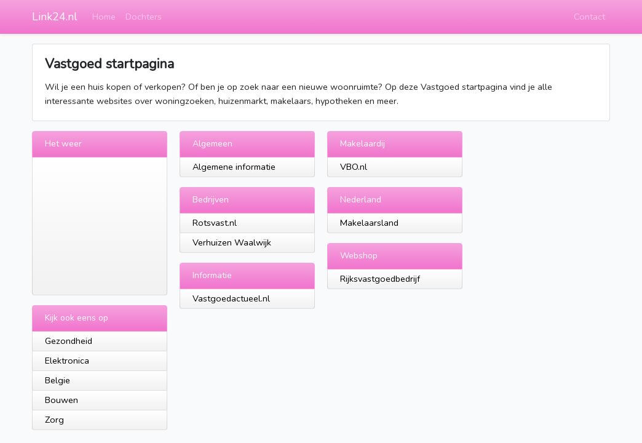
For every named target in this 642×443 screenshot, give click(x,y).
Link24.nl (54, 16)
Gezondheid (68, 341)
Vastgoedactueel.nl (231, 298)
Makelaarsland (369, 223)
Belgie (57, 380)
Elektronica (67, 360)
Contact (589, 16)
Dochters (143, 16)
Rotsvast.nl (214, 223)
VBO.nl (353, 167)
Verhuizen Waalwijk (231, 242)
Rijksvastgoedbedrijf (380, 279)
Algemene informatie (233, 167)
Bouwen (61, 400)
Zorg (54, 419)
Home (104, 16)
